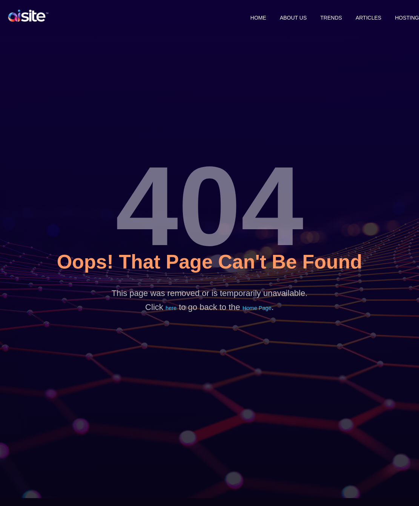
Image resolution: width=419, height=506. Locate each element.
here (170, 308)
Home (237, 16)
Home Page (258, 308)
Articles (363, 16)
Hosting (407, 16)
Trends (321, 16)
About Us (277, 16)
